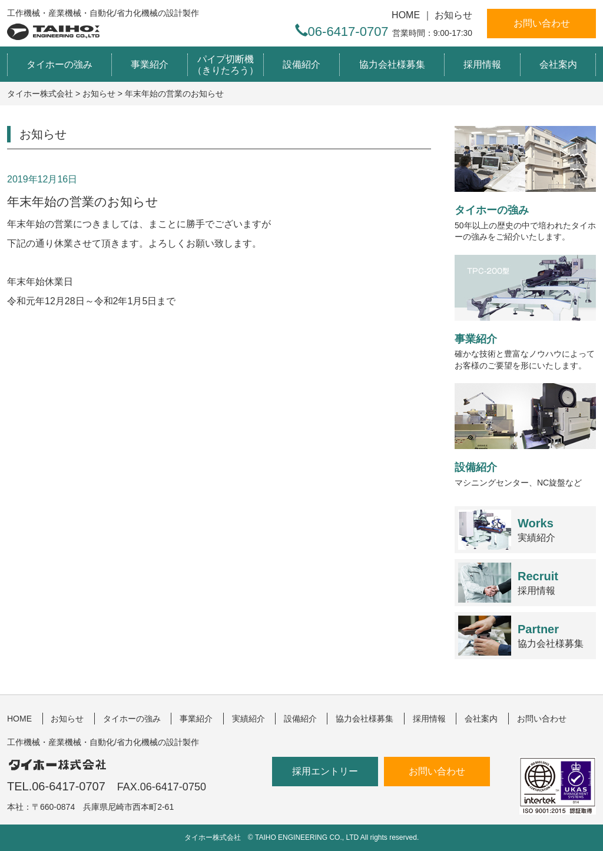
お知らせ (453, 15)
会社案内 (558, 64)
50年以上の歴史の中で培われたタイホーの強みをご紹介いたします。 (525, 183)
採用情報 (482, 64)
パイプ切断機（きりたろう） (226, 64)
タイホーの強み (59, 64)
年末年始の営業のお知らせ (82, 201)
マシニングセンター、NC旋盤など (525, 435)
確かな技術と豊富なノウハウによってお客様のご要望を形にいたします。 (525, 312)
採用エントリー (325, 771)
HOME (406, 15)
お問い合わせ (541, 23)
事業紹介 (149, 64)
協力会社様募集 (392, 64)
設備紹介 (301, 64)
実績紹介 (536, 530)
